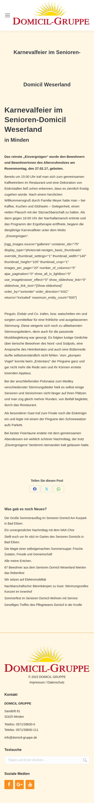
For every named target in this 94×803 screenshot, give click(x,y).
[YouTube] (30, 784)
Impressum (37, 682)
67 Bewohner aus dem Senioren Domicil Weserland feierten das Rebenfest (45, 570)
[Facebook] (8, 784)
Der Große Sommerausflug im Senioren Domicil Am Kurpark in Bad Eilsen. (45, 520)
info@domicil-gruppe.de (20, 737)
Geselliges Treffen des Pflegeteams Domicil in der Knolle (43, 605)
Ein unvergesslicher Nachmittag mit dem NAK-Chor (39, 530)
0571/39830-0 (25, 724)
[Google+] (19, 784)
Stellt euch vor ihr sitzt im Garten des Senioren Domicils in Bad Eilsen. (44, 539)
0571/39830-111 (27, 730)
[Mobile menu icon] (7, 15)
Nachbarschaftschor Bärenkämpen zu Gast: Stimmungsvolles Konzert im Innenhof (46, 588)
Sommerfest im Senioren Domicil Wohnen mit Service (41, 598)
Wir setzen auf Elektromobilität (25, 579)
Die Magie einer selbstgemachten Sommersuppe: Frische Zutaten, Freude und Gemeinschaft (43, 551)
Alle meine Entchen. (18, 561)
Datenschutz (56, 682)
